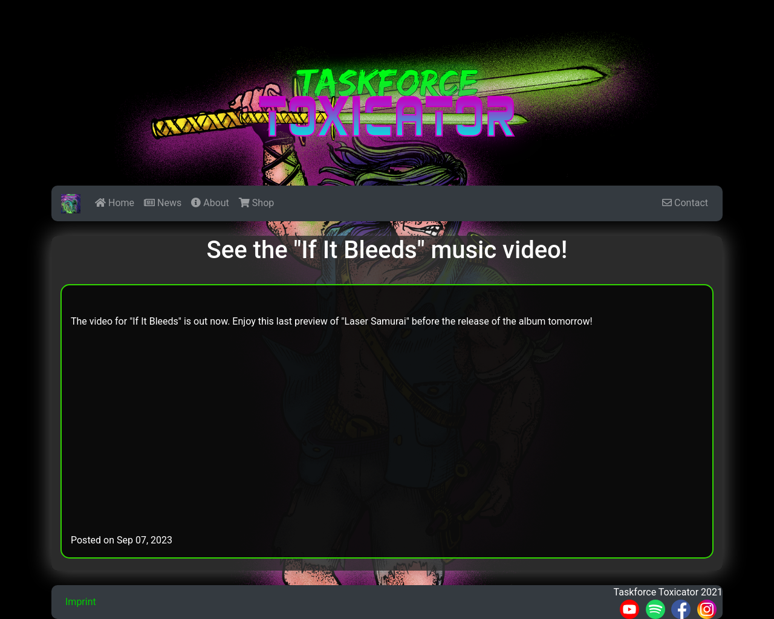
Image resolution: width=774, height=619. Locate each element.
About (210, 203)
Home (114, 203)
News (162, 203)
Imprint (80, 602)
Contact (685, 203)
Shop (256, 203)
